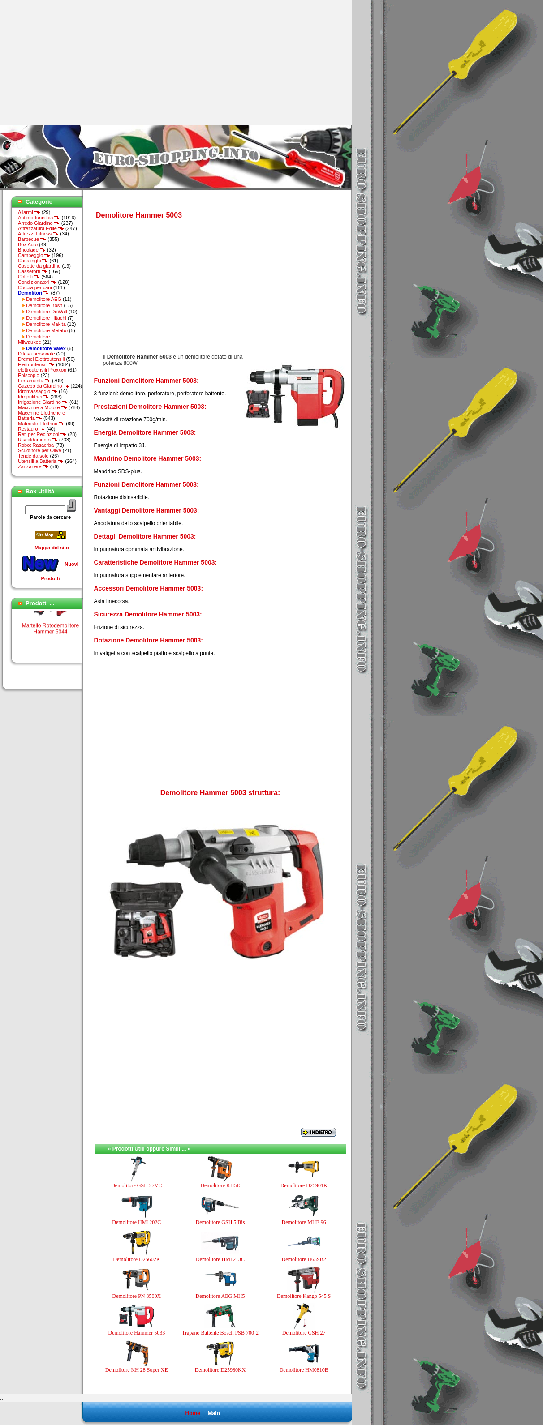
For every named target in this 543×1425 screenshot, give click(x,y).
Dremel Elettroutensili (41, 359)
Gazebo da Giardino (43, 386)
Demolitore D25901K (304, 1185)
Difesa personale (36, 353)
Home (192, 1413)
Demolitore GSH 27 (304, 1333)
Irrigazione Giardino (43, 402)
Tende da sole (33, 455)
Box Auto (28, 244)
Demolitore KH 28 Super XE (136, 1370)
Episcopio (28, 375)
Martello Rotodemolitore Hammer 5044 (50, 634)
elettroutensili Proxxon (42, 369)
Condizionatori (37, 282)
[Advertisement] (75, 62)
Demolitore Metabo (47, 330)
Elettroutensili (36, 364)
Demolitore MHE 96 (303, 1222)
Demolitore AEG (43, 299)
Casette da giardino (39, 266)
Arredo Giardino (39, 223)
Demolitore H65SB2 (304, 1259)
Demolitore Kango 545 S (304, 1296)
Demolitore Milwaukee (34, 339)
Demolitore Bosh (44, 305)
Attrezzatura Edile (41, 228)
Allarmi (29, 212)
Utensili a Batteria (41, 461)
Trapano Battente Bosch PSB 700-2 (220, 1333)
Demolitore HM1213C (220, 1259)
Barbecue (32, 239)
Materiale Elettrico (41, 423)
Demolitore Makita (46, 324)
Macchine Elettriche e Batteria (41, 415)
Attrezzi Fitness (38, 233)
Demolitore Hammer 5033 (136, 1333)
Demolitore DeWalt (46, 311)
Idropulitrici (33, 396)
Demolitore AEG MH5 (220, 1296)
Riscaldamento (38, 439)
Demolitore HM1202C (136, 1222)
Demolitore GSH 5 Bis (220, 1222)
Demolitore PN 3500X (136, 1296)
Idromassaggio (37, 391)
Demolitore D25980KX (220, 1370)
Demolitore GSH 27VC (136, 1185)
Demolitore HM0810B (304, 1370)
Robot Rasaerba (36, 445)
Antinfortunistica (39, 217)
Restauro (31, 429)
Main (213, 1413)
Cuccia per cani (35, 287)
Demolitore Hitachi (46, 318)
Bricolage (32, 249)
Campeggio (34, 255)
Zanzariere (33, 466)
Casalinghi (33, 260)
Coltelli (29, 276)
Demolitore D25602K (136, 1259)
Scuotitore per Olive (39, 450)
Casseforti (32, 271)
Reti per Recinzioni (42, 434)
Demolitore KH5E (220, 1185)
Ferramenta (34, 380)
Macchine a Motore (42, 407)
